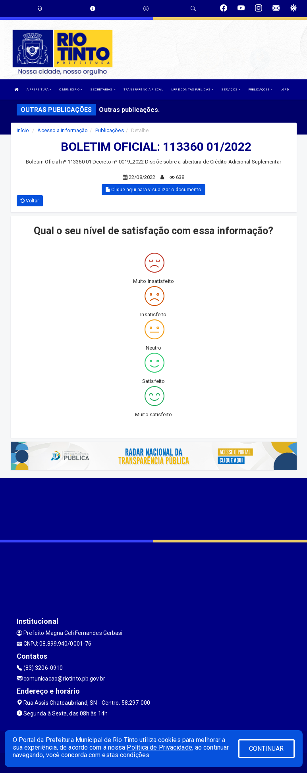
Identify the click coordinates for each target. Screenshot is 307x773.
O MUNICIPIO (70, 89)
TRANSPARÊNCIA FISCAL (143, 89)
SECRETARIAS (102, 89)
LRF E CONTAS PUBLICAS (192, 89)
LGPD (284, 89)
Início (23, 130)
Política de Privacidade (159, 747)
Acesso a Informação (62, 130)
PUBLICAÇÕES (260, 89)
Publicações (109, 130)
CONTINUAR (266, 748)
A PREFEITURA (39, 89)
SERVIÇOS (230, 89)
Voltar (30, 201)
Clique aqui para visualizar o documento (153, 189)
